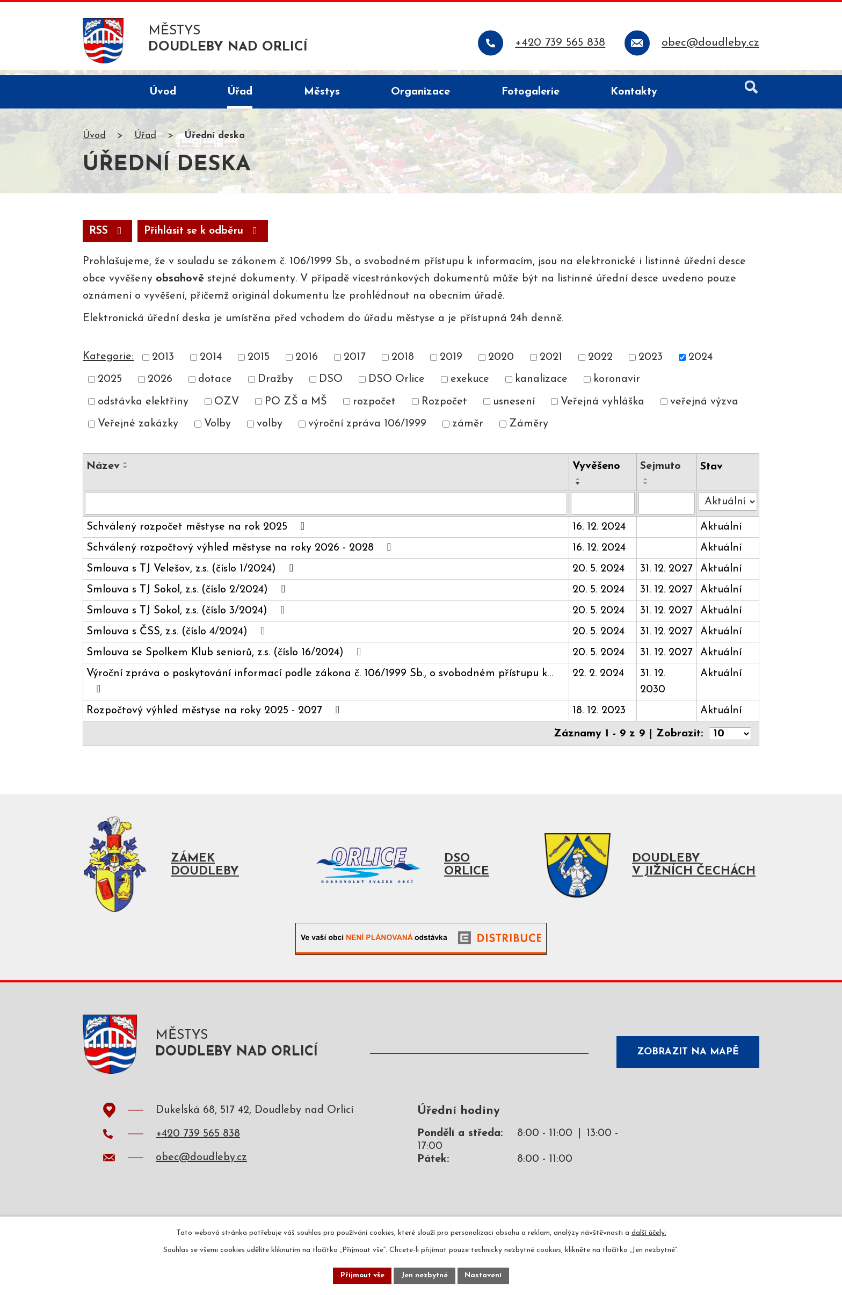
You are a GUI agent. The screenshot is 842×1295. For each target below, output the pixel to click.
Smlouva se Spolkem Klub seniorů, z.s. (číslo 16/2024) (226, 658)
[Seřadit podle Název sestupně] (126, 474)
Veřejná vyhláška (602, 408)
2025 (110, 385)
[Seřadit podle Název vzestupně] (126, 469)
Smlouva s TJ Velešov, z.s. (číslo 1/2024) (192, 575)
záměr (467, 430)
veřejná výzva (704, 408)
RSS (108, 237)
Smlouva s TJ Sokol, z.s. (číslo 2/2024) (188, 596)
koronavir (616, 385)
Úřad (145, 141)
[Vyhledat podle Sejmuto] (666, 509)
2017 (355, 363)
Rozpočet (444, 408)
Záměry (528, 430)
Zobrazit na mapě (686, 1059)
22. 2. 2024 (599, 680)
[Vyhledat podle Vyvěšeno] (603, 509)
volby (269, 430)
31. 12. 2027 (666, 575)
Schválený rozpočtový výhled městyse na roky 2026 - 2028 (241, 554)
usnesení (514, 408)
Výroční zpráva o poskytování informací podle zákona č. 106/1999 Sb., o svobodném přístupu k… (319, 687)
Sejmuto (660, 472)
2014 (211, 363)
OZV (226, 408)
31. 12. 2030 (652, 688)
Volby (217, 430)
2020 (501, 363)
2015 (259, 363)
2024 (700, 363)
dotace (215, 385)
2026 (160, 385)
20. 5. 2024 (599, 575)
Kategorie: (108, 363)
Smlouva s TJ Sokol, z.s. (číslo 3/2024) (187, 617)
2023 (650, 363)
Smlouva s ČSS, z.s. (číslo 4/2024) (178, 637)
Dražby (275, 385)
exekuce (470, 385)
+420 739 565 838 (198, 1144)
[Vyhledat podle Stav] (728, 507)
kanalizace (541, 385)
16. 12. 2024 (599, 533)
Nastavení (484, 1275)
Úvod (94, 141)
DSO (331, 385)
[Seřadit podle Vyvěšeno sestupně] (579, 490)
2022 (600, 363)
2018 (402, 363)
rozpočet (374, 408)
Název (103, 472)
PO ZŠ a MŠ (296, 408)
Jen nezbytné (425, 1275)
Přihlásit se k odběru (207, 237)
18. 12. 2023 (599, 717)
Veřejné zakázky (138, 430)
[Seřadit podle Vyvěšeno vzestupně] (579, 485)
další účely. (649, 1232)
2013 (163, 363)
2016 (306, 363)
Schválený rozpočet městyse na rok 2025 (197, 533)
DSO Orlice (396, 385)
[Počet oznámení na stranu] (729, 739)
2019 (451, 363)
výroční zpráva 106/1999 (367, 430)
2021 (551, 363)
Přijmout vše (361, 1275)
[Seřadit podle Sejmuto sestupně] (646, 490)
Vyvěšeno (597, 472)
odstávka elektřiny (143, 408)
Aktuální (721, 533)
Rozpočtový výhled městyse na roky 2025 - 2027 (215, 716)
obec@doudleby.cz (201, 1168)
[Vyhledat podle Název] (326, 509)
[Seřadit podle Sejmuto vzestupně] (646, 485)
